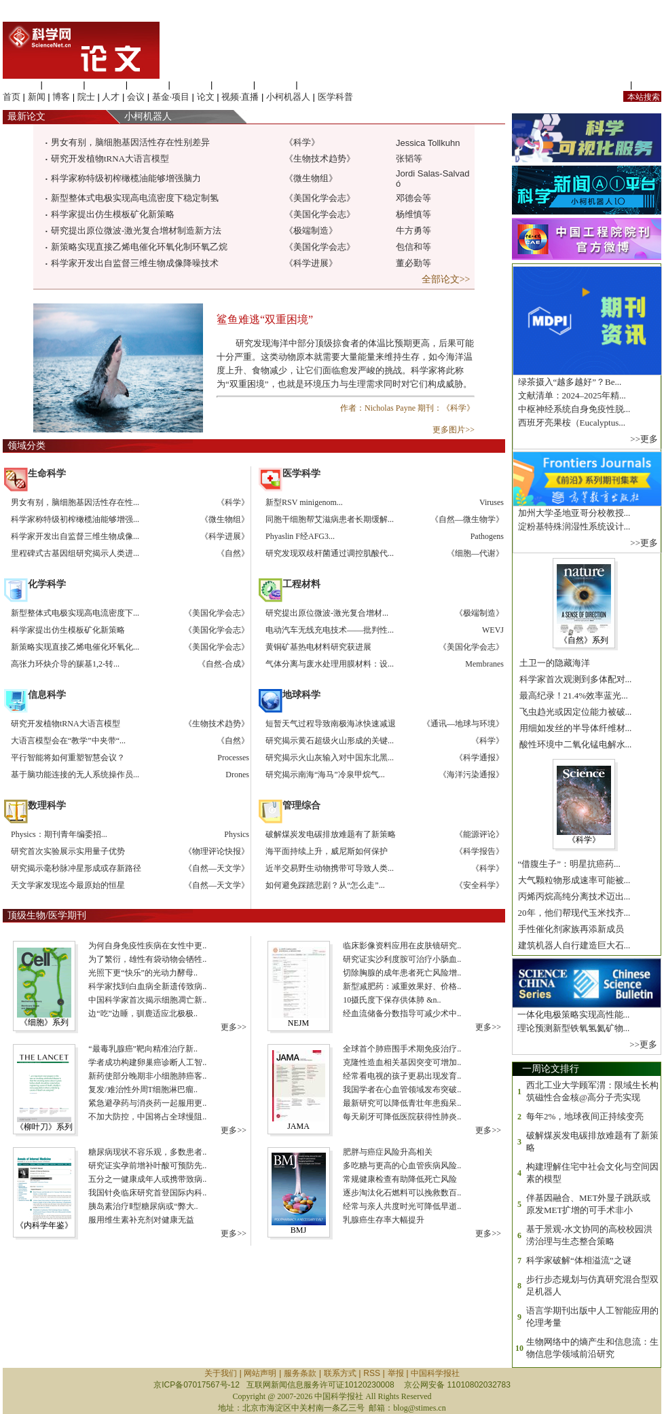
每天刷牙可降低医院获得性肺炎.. (401, 1116)
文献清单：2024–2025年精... (570, 395)
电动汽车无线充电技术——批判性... (329, 630)
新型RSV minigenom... (304, 502)
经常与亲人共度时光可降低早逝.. (401, 1206)
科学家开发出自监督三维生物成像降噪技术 (135, 263)
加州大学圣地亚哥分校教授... (572, 513)
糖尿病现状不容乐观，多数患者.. (146, 1152)
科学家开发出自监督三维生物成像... (75, 536)
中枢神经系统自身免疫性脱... (572, 409)
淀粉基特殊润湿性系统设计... (572, 526)
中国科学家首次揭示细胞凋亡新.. (146, 1000)
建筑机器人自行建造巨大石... (572, 945)
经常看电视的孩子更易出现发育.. (401, 1076)
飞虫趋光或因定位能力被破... (574, 712)
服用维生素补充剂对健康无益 (140, 1220)
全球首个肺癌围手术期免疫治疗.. (401, 1049)
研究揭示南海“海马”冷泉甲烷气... (325, 774)
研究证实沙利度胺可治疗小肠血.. (401, 959)
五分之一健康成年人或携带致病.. (146, 1179)
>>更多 (644, 439)
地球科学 (233, 84)
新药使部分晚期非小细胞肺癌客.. (146, 1076)
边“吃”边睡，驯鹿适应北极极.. (142, 1013)
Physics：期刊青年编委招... (59, 834)
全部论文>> (447, 279)
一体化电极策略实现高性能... (572, 1014)
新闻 (36, 97)
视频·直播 (240, 97)
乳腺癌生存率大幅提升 (382, 1220)
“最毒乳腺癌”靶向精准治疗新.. (142, 1049)
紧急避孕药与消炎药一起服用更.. (146, 1103)
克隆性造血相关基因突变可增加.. (401, 1062)
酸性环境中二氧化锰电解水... (574, 744)
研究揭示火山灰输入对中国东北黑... (329, 757)
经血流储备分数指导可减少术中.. (401, 1013)
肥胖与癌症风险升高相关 (386, 1152)
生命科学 (20, 84)
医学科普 (335, 97)
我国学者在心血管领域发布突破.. (401, 1089)
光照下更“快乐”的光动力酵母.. (142, 973)
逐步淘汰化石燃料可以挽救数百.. (401, 1192)
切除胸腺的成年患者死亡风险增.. (401, 973)
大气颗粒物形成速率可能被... (572, 880)
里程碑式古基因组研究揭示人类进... (75, 553)
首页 (11, 97)
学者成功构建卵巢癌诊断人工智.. (146, 1062)
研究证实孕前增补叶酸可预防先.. (146, 1165)
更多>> (234, 1027)
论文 (206, 97)
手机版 (648, 84)
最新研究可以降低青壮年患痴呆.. (401, 1103)
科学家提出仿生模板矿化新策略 (112, 214)
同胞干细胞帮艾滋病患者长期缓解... (329, 519)
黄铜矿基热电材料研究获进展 (318, 647)
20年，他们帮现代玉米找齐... (572, 913)
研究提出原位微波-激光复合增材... (326, 613)
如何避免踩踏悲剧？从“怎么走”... (325, 885)
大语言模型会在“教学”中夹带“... (68, 740)
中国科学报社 (435, 1373)
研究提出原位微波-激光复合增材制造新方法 (136, 230)
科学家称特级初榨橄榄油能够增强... (75, 519)
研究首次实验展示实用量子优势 (68, 851)
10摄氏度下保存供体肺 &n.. (391, 1000)
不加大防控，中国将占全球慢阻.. (146, 1116)
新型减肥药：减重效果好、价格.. (401, 986)
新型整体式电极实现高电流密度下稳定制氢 (135, 198)
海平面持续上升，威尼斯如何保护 (326, 851)
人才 (110, 97)
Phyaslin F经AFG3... (300, 536)
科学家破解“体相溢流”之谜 (578, 1260)
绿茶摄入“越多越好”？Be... (568, 382)
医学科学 (63, 84)
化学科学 (105, 84)
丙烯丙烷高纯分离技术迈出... (572, 896)
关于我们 (220, 1373)
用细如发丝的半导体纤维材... (574, 728)
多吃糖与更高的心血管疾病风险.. (401, 1165)
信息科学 (190, 84)
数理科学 (275, 84)
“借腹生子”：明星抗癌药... (568, 864)
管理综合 (317, 84)
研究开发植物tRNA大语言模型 (110, 158)
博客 (61, 97)
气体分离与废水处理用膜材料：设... (329, 664)
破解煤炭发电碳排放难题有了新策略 (330, 834)
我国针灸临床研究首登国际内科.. (146, 1192)
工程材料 (148, 84)
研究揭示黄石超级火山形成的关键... (329, 740)
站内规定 (609, 84)
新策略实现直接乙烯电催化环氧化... (75, 647)
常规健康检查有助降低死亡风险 (399, 1179)
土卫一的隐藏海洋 (553, 663)
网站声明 (260, 1373)
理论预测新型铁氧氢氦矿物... (572, 1028)
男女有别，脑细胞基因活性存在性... (75, 502)
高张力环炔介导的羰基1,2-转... (65, 664)
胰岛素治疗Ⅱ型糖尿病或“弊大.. (142, 1206)
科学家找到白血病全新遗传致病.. (146, 986)
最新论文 (24, 116)
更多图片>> (453, 429)
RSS (371, 1373)
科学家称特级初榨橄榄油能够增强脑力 (126, 178)
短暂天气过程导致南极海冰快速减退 (330, 723)
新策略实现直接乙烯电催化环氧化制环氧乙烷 (139, 247)
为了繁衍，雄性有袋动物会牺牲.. (146, 959)
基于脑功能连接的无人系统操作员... (75, 774)
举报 (396, 1373)
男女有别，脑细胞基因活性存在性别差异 (130, 142)
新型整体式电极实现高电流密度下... (75, 613)
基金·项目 (170, 97)
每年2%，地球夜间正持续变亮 (585, 1116)
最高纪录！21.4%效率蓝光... (572, 695)
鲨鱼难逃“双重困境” (265, 319)
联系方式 (340, 1373)
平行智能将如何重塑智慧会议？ (68, 757)
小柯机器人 (288, 97)
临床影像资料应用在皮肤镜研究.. (401, 945)
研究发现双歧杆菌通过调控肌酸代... (329, 553)
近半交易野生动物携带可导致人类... (329, 868)
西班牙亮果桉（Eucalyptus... (570, 422)
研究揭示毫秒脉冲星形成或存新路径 (76, 868)
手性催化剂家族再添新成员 (569, 929)
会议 (136, 97)
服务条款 (300, 1373)
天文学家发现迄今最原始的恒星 (68, 885)
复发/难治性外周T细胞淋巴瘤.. (142, 1089)
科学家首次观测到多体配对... (574, 679)
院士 (86, 97)
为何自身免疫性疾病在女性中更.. (146, 945)
